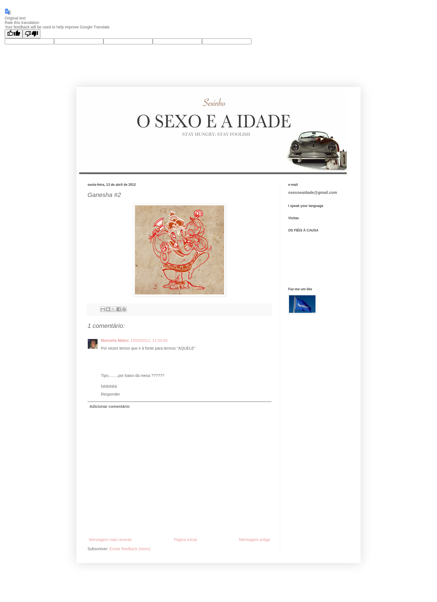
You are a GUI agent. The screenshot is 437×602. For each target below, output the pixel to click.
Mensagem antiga (254, 539)
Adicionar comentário (109, 406)
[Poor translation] (31, 33)
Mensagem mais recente (110, 539)
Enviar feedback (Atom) (130, 549)
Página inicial (185, 539)
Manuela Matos (115, 340)
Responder (110, 394)
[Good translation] (14, 33)
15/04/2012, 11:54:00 (148, 340)
